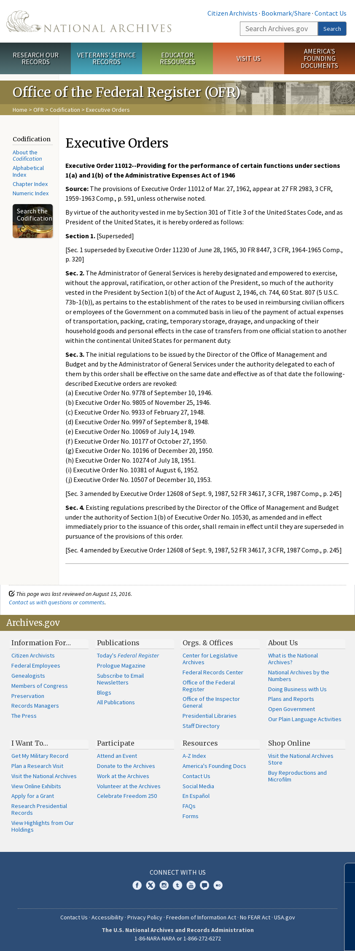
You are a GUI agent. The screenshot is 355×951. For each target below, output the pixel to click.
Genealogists (28, 675)
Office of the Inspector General (211, 702)
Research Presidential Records (39, 809)
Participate (115, 743)
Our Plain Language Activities (305, 719)
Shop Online (289, 743)
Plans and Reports (291, 699)
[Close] (345, 872)
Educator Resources (177, 58)
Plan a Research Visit (37, 766)
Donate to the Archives (126, 766)
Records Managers (35, 705)
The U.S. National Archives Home (88, 21)
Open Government (291, 709)
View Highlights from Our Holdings (42, 826)
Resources (200, 743)
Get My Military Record (39, 756)
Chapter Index (30, 184)
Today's (128, 655)
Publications (118, 642)
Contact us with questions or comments (57, 602)
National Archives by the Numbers (298, 675)
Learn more (280, 936)
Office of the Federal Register (209, 686)
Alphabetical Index (28, 171)
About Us (283, 642)
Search (332, 28)
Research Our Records (36, 58)
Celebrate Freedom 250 (127, 796)
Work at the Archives (123, 776)
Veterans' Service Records (106, 58)
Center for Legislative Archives (210, 659)
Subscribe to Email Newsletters (120, 679)
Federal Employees (35, 665)
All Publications (116, 702)
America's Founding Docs (214, 766)
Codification (65, 109)
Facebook (137, 885)
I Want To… (29, 743)
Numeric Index (30, 193)
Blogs (104, 692)
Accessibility (107, 917)
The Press (24, 715)
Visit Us (249, 58)
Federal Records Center (213, 672)
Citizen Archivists (232, 13)
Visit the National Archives (44, 776)
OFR (38, 109)
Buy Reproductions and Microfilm (297, 776)
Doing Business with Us (297, 689)
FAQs (189, 806)
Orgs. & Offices (208, 642)
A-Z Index (194, 756)
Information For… (41, 642)
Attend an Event (117, 756)
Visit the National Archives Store (300, 759)
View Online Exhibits (36, 786)
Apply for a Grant (32, 796)
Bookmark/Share (286, 13)
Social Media (198, 786)
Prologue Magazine (121, 665)
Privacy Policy (144, 917)
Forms (191, 816)
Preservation (27, 696)
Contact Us (331, 13)
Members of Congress (39, 686)
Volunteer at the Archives (129, 786)
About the (27, 155)
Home (20, 109)
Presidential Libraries (210, 715)
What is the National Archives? (293, 659)
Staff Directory (201, 726)
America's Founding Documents (319, 58)
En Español (196, 796)
